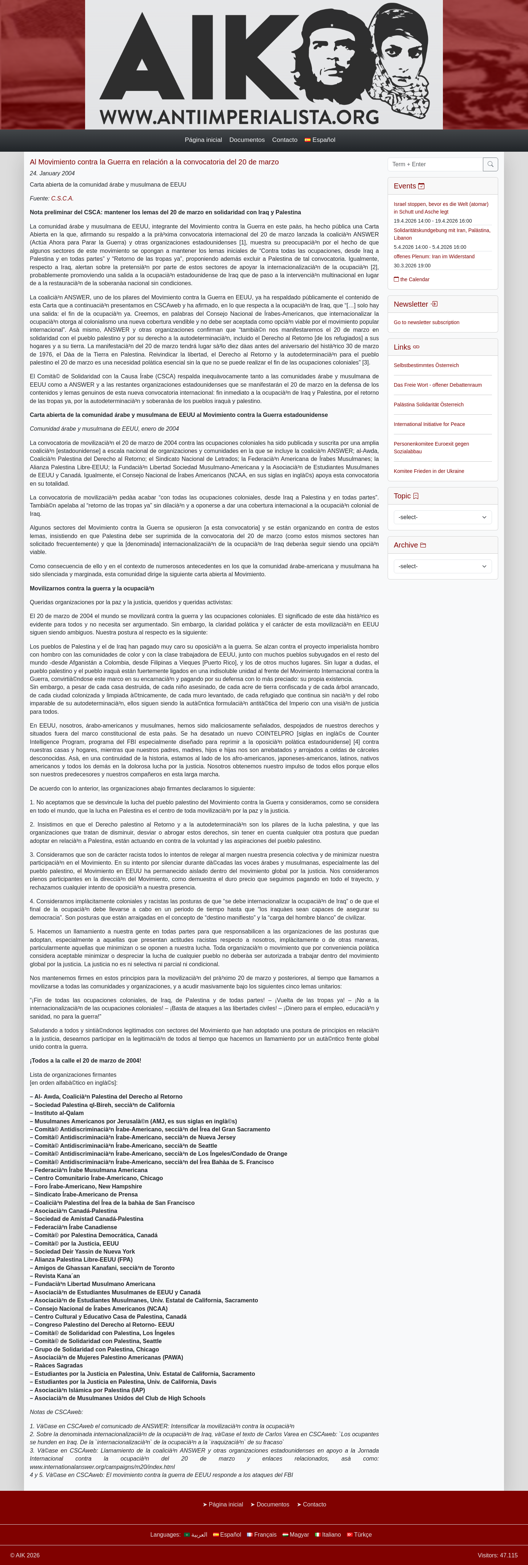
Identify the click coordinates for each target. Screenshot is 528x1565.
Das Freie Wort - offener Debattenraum (438, 385)
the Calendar (411, 279)
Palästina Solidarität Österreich (429, 404)
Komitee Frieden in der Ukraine (429, 471)
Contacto (284, 139)
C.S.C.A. (62, 198)
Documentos (247, 139)
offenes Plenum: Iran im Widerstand (434, 256)
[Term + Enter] (435, 164)
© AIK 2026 (25, 1555)
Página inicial (203, 139)
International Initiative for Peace (429, 424)
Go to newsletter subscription (427, 322)
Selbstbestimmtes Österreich (426, 365)
